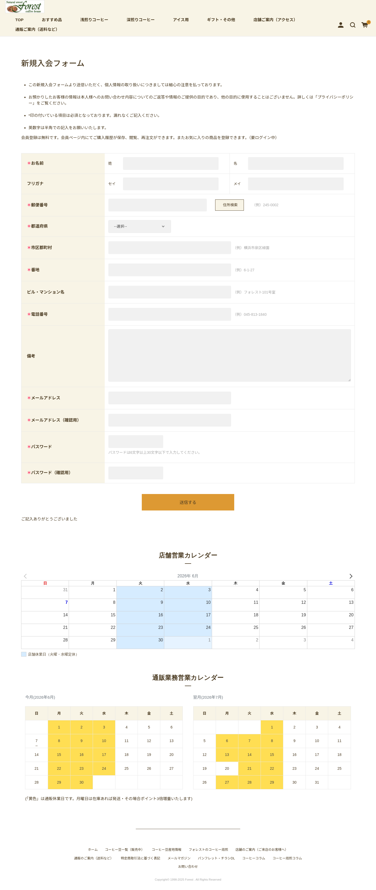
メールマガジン (179, 863)
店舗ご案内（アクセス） (276, 20)
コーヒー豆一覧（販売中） (124, 855)
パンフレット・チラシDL (216, 863)
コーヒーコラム (253, 863)
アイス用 (181, 20)
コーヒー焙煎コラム (287, 863)
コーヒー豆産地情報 (166, 855)
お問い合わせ (188, 872)
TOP (19, 20)
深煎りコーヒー (141, 20)
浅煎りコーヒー (94, 20)
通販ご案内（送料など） (37, 29)
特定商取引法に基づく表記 (140, 863)
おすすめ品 (52, 20)
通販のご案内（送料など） (93, 863)
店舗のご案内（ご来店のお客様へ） (262, 855)
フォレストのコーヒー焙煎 (208, 855)
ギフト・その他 (221, 20)
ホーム (93, 855)
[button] (352, 24)
